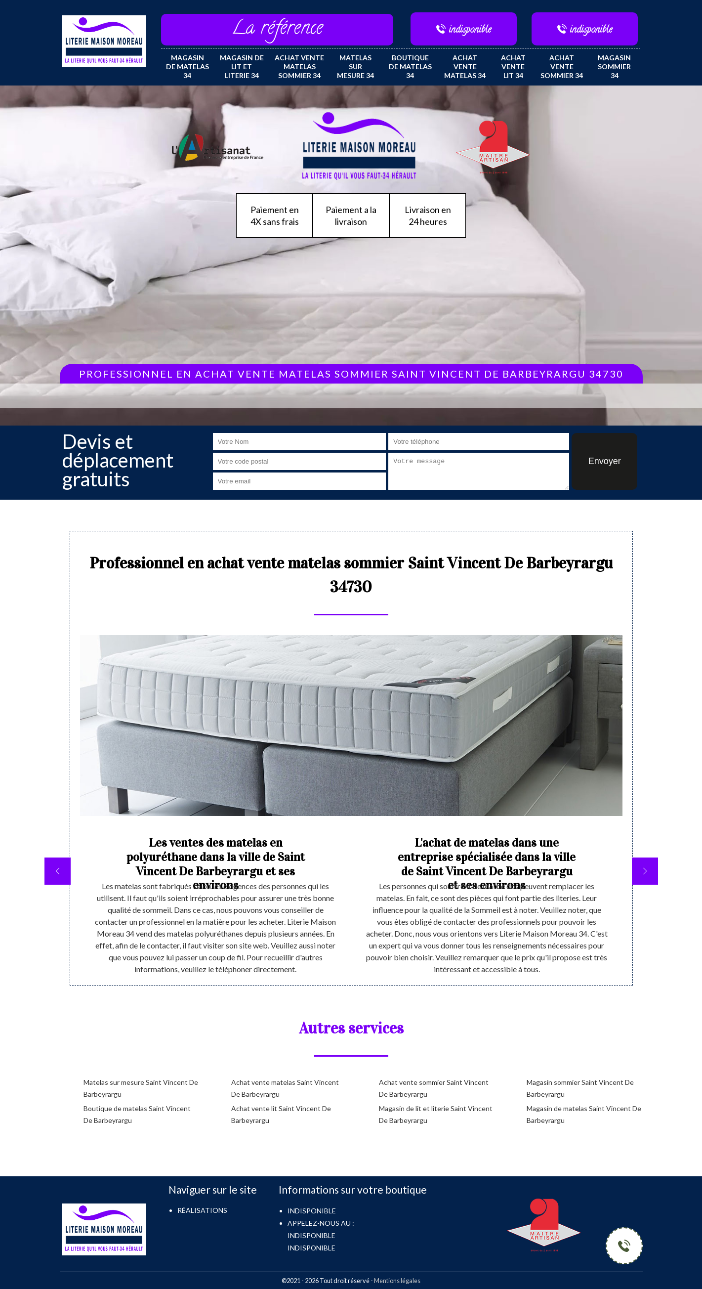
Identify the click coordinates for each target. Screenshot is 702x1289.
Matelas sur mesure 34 (355, 66)
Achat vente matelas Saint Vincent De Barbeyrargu (285, 1088)
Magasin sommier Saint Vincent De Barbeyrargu (580, 1088)
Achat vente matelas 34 (465, 66)
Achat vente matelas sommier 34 (299, 66)
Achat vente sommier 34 (561, 66)
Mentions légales (397, 1281)
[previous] (57, 871)
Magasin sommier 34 (614, 66)
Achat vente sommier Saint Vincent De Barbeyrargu (434, 1088)
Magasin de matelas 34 (187, 66)
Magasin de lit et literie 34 (242, 66)
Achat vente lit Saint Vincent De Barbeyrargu (281, 1114)
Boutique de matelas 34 (410, 66)
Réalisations (202, 1210)
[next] (645, 871)
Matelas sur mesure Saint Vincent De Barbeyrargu (140, 1088)
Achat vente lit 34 (513, 66)
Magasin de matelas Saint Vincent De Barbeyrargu (584, 1114)
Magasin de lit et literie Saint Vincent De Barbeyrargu (436, 1114)
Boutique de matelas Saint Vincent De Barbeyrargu (137, 1114)
